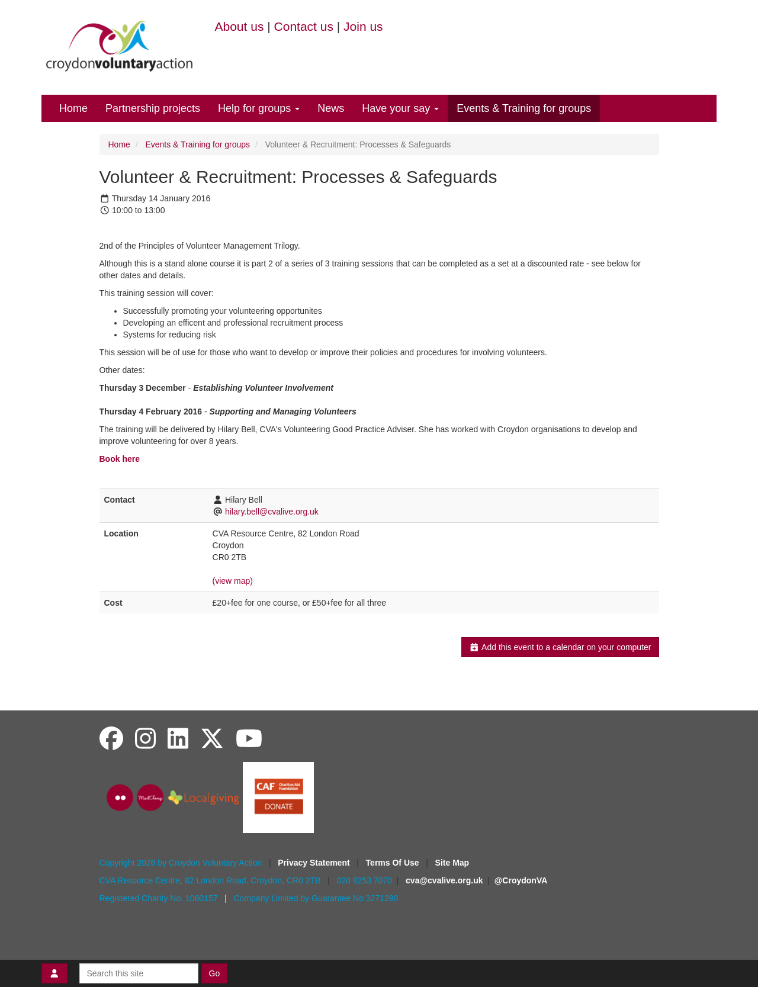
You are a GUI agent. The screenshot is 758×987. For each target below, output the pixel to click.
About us (239, 26)
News (330, 108)
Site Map (452, 862)
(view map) (233, 581)
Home (73, 108)
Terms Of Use (394, 862)
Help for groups (259, 108)
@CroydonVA (521, 880)
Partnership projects (152, 108)
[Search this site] (138, 973)
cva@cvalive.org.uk (444, 880)
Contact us (303, 26)
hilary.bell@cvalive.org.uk (272, 511)
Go (214, 973)
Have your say (400, 108)
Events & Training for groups (524, 108)
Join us (363, 26)
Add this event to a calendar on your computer (560, 647)
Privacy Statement (315, 862)
